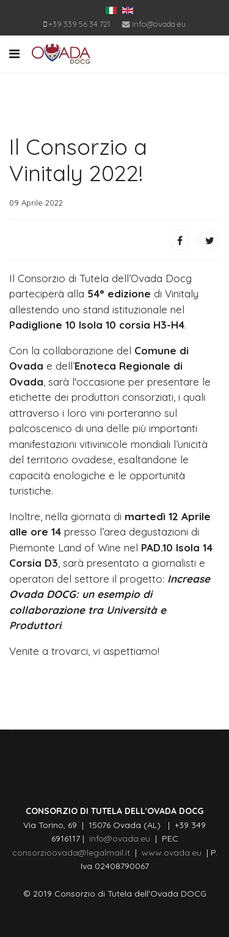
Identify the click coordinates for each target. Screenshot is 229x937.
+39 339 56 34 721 (79, 24)
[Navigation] (14, 53)
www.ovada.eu (174, 852)
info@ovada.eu (159, 24)
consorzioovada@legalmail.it (71, 852)
